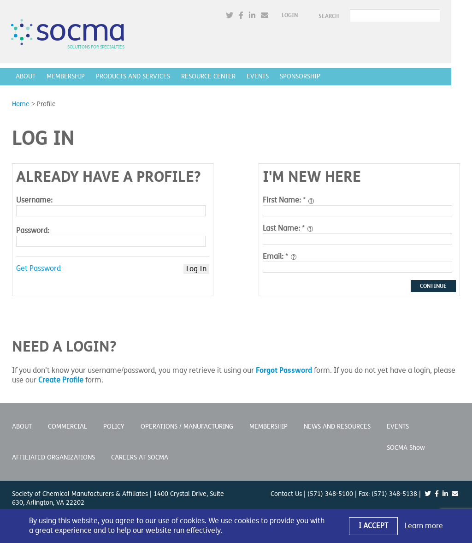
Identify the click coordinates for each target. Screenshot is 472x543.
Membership (66, 76)
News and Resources (337, 426)
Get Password (38, 268)
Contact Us (286, 494)
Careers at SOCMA (139, 457)
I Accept (373, 526)
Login (309, 15)
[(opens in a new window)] (249, 16)
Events (259, 76)
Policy (113, 426)
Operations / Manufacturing (187, 426)
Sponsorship (301, 76)
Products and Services (134, 76)
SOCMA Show (406, 448)
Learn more (424, 526)
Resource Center (209, 76)
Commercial (67, 426)
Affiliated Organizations (53, 457)
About (26, 76)
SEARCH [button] (348, 16)
